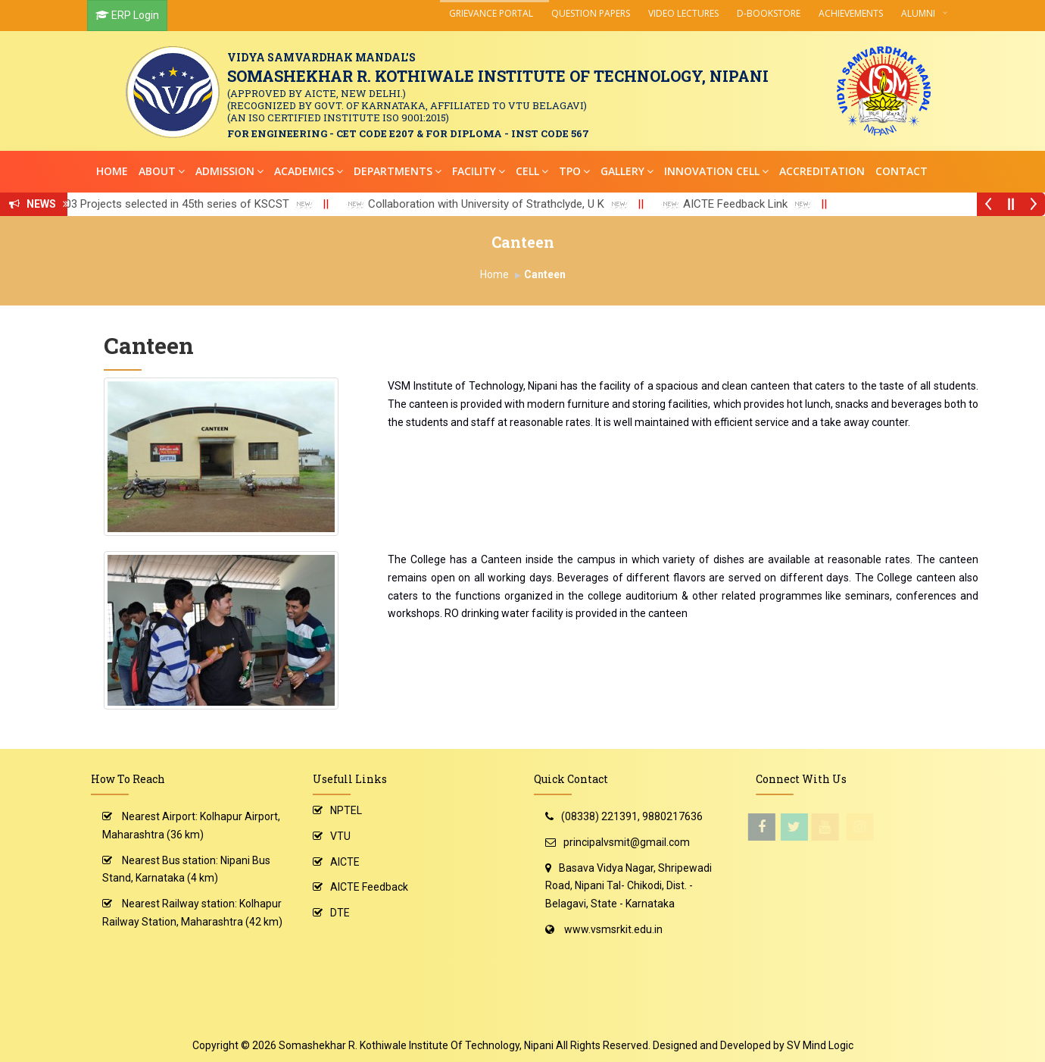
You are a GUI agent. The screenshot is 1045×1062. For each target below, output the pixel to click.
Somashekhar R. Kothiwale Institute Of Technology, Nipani (416, 1045)
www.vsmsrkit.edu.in (613, 929)
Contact (901, 171)
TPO (574, 171)
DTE (340, 913)
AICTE (345, 862)
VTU (340, 836)
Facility (478, 171)
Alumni (918, 13)
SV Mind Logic (820, 1045)
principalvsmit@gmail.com (626, 842)
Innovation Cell (716, 171)
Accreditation (822, 171)
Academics (308, 171)
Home (112, 171)
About (162, 171)
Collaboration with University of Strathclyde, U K (501, 204)
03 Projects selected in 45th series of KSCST (192, 204)
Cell (532, 171)
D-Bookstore (768, 13)
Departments (397, 171)
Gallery (627, 171)
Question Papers (590, 13)
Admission (229, 171)
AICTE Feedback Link (750, 204)
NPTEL (346, 810)
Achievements (851, 13)
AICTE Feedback (369, 887)
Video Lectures (683, 13)
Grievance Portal (491, 13)
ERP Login (135, 15)
